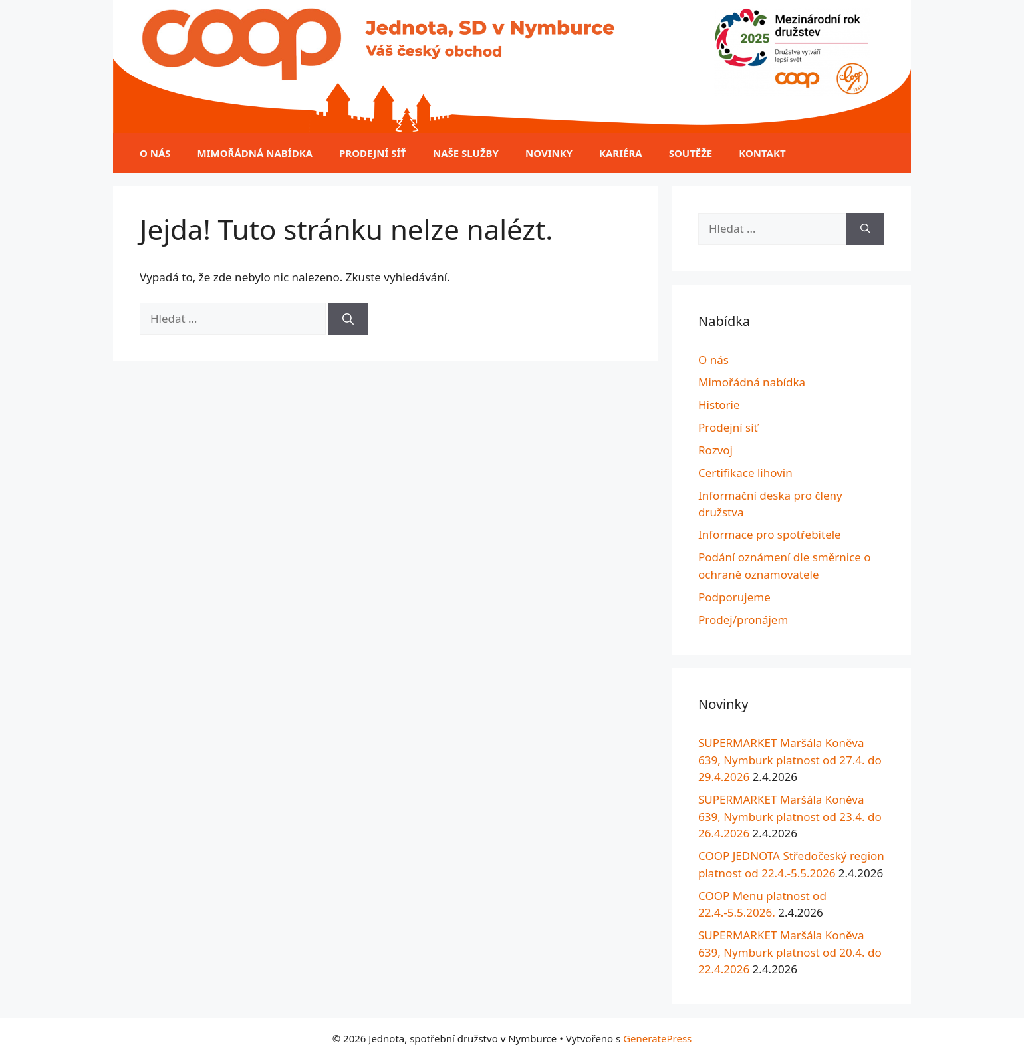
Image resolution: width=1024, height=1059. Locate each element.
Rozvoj (715, 450)
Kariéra (620, 153)
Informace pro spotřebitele (769, 534)
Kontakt (762, 153)
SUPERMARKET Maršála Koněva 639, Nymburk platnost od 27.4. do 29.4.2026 (790, 759)
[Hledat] (348, 319)
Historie (719, 404)
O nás (155, 153)
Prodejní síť (372, 153)
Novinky (549, 153)
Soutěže (691, 153)
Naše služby (466, 153)
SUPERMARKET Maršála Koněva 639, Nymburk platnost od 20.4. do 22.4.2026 (790, 952)
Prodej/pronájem (743, 619)
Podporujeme (734, 597)
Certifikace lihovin (745, 472)
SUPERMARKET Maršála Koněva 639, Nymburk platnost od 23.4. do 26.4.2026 (790, 816)
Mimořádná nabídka (255, 153)
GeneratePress (657, 1038)
